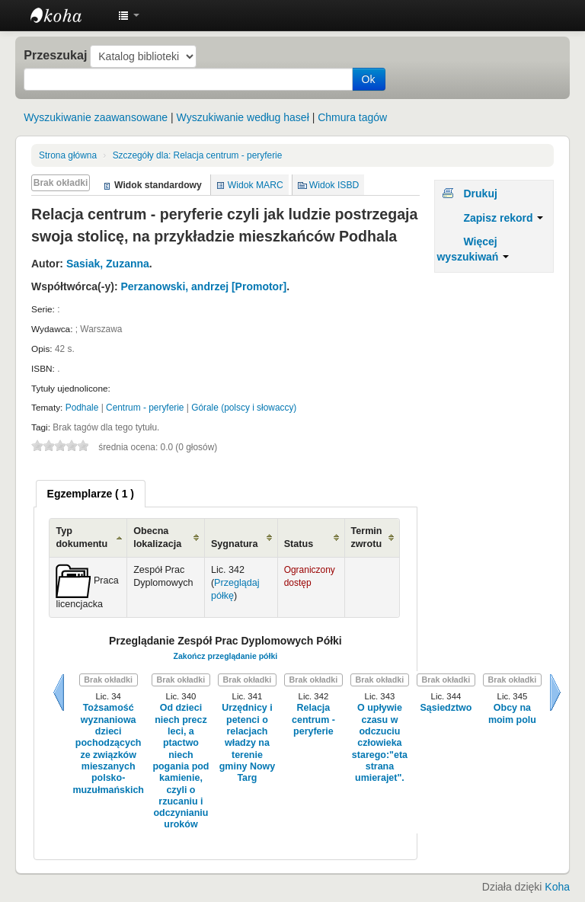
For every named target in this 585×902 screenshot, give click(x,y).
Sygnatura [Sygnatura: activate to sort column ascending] (234, 544)
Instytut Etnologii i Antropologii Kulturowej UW (68, 15)
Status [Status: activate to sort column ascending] (299, 544)
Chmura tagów (352, 117)
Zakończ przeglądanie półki (226, 656)
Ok (369, 79)
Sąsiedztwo (446, 707)
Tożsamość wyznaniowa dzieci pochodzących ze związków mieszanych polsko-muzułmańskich (108, 748)
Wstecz (59, 692)
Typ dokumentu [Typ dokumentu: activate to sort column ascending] (81, 537)
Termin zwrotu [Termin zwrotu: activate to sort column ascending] (366, 537)
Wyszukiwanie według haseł (243, 117)
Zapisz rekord (503, 218)
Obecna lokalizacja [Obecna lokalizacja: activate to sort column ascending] (157, 537)
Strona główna (68, 155)
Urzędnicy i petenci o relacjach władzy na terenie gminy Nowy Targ (247, 742)
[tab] (90, 493)
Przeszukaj (55, 55)
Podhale (82, 407)
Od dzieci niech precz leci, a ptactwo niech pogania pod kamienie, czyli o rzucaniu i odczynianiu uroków (180, 766)
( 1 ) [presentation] (90, 494)
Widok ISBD (334, 185)
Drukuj (480, 193)
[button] (129, 15)
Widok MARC (255, 185)
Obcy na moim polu (512, 713)
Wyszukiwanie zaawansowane (96, 117)
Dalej (555, 692)
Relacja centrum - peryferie (198, 155)
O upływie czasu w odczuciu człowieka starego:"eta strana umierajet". (380, 742)
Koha (557, 887)
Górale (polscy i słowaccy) (243, 407)
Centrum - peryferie (145, 407)
